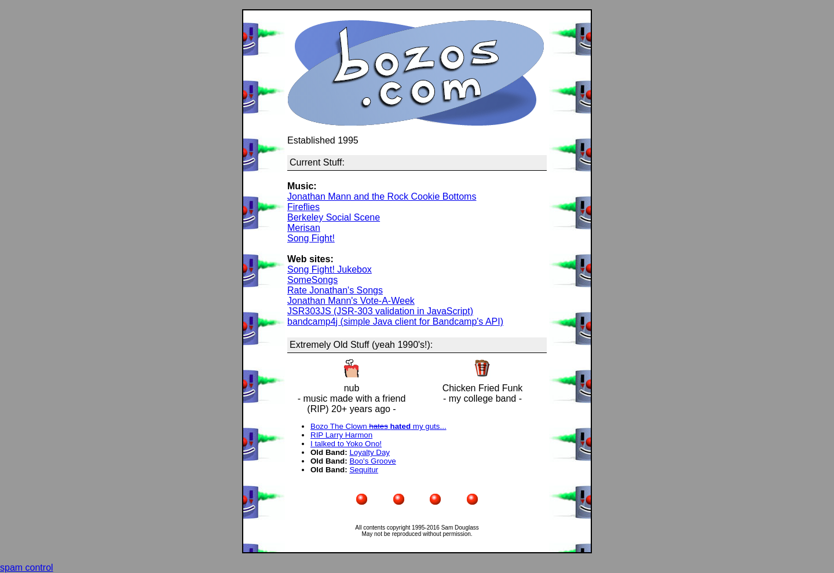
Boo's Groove (372, 461)
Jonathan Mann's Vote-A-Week (351, 301)
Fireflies (303, 207)
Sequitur (363, 469)
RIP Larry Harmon (341, 435)
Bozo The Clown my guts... (378, 426)
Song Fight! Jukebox (329, 269)
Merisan (303, 228)
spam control (26, 567)
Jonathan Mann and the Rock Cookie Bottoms (381, 196)
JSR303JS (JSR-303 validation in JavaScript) (380, 311)
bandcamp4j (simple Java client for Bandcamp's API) (395, 321)
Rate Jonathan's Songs (335, 290)
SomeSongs (312, 280)
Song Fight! (311, 238)
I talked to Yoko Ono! (346, 443)
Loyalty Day (369, 452)
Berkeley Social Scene (333, 217)
